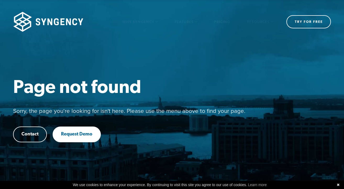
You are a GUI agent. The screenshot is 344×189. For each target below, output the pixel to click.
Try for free (309, 22)
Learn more (257, 185)
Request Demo (76, 134)
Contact (29, 134)
